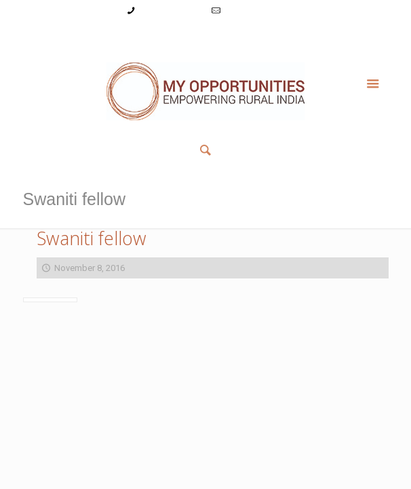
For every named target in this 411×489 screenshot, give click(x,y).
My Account (101, 36)
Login (144, 36)
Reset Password (240, 36)
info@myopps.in (255, 10)
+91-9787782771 (171, 10)
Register (182, 36)
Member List (307, 36)
